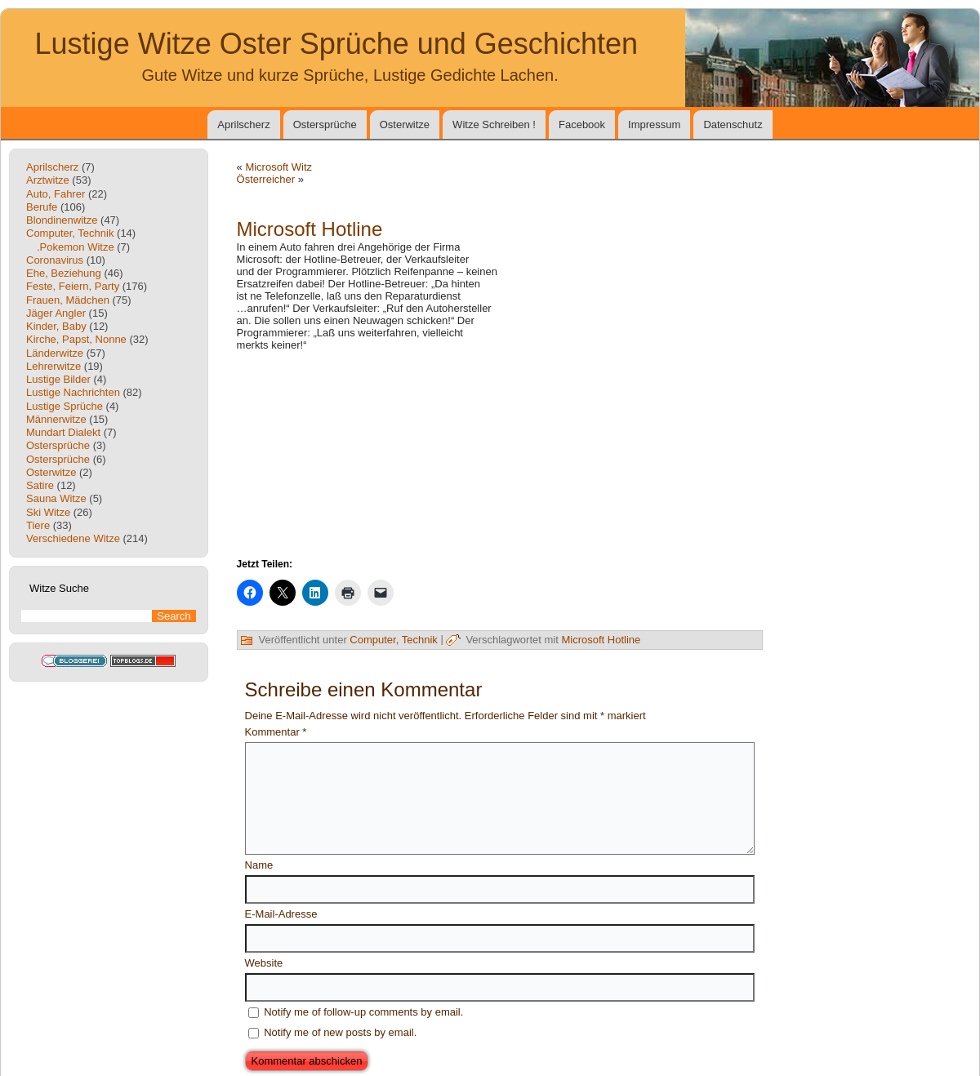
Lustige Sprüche (64, 406)
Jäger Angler (56, 313)
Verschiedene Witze (73, 538)
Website (264, 963)
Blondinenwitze (61, 220)
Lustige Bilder (58, 379)
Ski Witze (48, 512)
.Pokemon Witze (75, 247)
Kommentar (276, 732)
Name (259, 865)
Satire (40, 485)
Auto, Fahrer (55, 194)
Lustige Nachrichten (73, 392)
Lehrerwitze (53, 366)
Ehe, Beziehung (63, 273)
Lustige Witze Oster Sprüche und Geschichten (336, 43)
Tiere (38, 525)
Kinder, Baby (56, 326)
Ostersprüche (325, 124)
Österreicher (266, 179)
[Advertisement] (499, 453)
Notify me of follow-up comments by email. (363, 1012)
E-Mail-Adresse (281, 914)
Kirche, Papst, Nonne (76, 339)
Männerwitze (56, 419)
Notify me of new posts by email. (340, 1032)
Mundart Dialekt (63, 432)
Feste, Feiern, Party (72, 286)
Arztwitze (47, 180)
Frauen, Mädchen (67, 300)
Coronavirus (54, 260)
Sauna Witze (56, 498)
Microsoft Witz (278, 167)
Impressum (654, 124)
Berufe (41, 207)
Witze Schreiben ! (494, 124)
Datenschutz (732, 124)
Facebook (582, 124)
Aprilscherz (243, 124)
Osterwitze (405, 124)
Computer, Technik (70, 233)
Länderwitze (54, 353)
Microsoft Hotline (600, 640)
